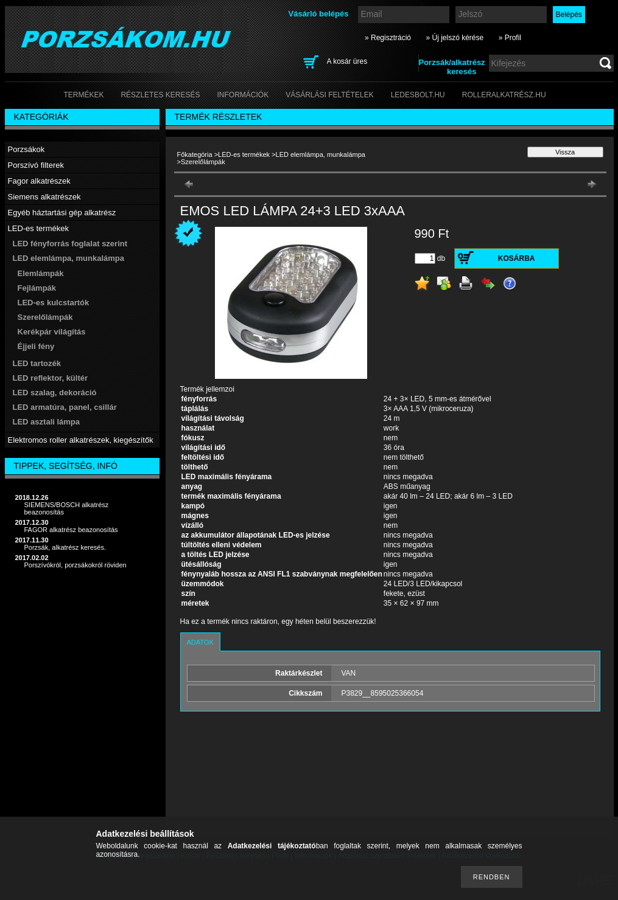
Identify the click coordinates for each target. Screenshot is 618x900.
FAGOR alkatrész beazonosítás (71, 529)
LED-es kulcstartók (54, 302)
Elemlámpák (41, 273)
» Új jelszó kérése (454, 37)
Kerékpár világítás (52, 331)
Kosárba (516, 258)
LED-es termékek (244, 154)
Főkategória (194, 154)
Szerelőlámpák (45, 317)
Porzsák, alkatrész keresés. (65, 547)
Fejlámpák (37, 287)
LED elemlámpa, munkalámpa (320, 154)
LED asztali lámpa (46, 421)
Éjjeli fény (36, 346)
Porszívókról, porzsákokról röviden (75, 565)
